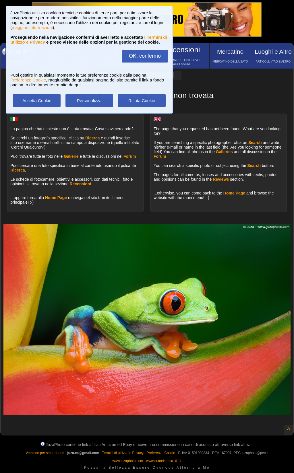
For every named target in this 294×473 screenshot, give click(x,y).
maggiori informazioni (32, 27)
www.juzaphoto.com (128, 461)
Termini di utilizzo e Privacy (123, 453)
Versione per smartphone (45, 453)
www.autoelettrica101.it (163, 461)
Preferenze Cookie (28, 79)
